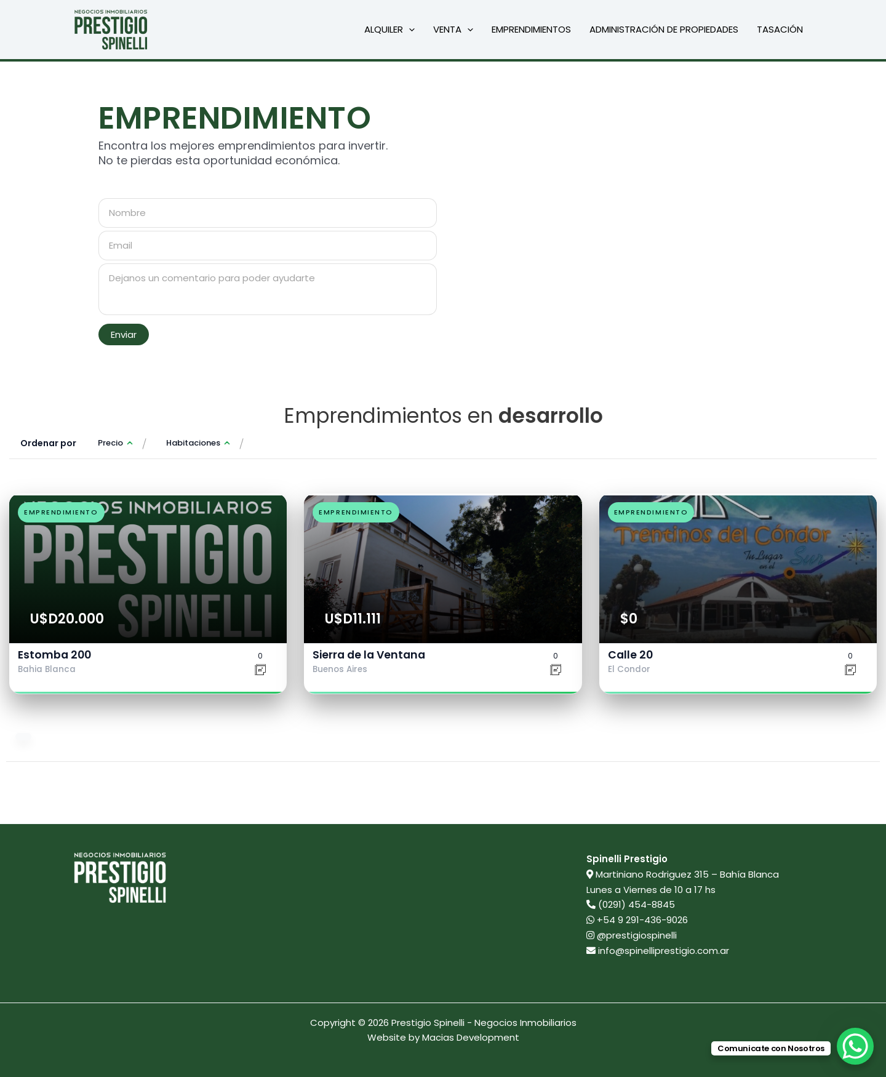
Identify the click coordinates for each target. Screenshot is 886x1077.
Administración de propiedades (663, 29)
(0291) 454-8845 (636, 904)
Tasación (780, 29)
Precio (110, 443)
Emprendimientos (531, 29)
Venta (453, 29)
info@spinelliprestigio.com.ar (663, 950)
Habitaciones (193, 443)
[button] (409, 29)
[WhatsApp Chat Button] (855, 1046)
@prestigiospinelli (631, 935)
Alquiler (389, 29)
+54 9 (637, 919)
